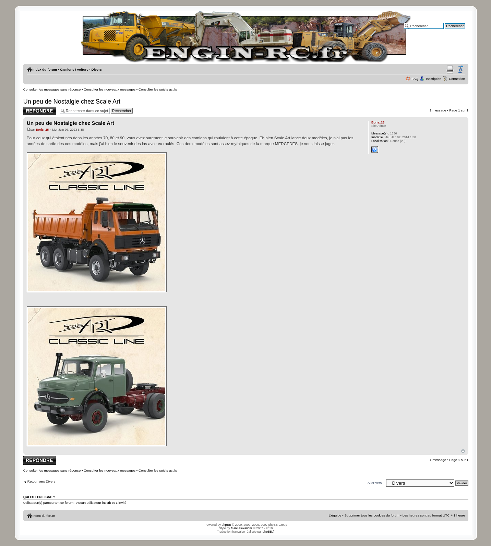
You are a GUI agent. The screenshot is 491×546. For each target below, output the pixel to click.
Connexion (457, 79)
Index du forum (45, 69)
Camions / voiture (74, 69)
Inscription (433, 79)
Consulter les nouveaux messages (109, 89)
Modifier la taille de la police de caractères (460, 70)
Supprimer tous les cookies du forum (371, 515)
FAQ (414, 79)
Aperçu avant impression (450, 70)
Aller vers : (376, 483)
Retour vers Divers (41, 481)
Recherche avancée (450, 31)
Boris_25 (42, 129)
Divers (97, 69)
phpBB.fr (269, 531)
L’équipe (335, 515)
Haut (463, 451)
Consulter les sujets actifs (158, 89)
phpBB (226, 524)
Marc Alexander (241, 528)
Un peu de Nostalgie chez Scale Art (71, 101)
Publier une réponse (39, 111)
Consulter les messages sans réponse (52, 89)
